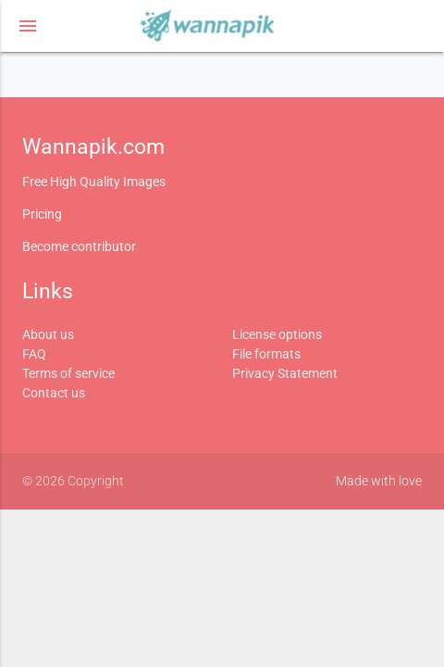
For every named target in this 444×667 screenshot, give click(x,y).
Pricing (42, 214)
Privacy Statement (285, 373)
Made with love (379, 480)
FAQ (34, 353)
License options (277, 334)
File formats (266, 353)
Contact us (53, 392)
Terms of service (68, 373)
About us (48, 334)
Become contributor (79, 246)
